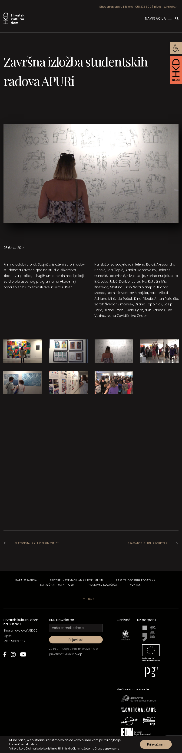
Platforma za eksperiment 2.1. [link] (37, 543)
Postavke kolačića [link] (103, 585)
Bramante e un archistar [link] (147, 543)
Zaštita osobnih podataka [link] (135, 580)
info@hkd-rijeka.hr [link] (166, 7)
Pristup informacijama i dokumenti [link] (76, 580)
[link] (176, 48)
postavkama (109, 748)
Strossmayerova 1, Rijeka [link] (116, 7)
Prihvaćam (156, 744)
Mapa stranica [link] (26, 580)
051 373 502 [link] (143, 7)
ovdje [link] (79, 654)
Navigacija (158, 18)
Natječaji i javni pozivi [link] (58, 585)
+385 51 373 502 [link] (14, 641)
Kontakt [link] (136, 585)
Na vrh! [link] (91, 599)
